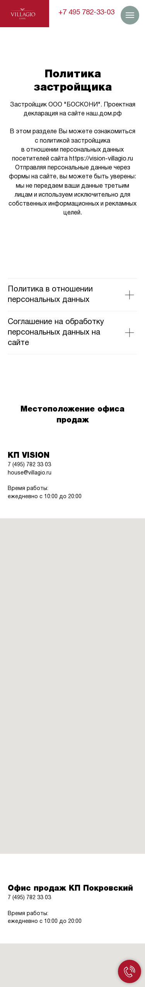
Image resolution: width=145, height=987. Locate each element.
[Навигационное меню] (130, 15)
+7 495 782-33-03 (86, 12)
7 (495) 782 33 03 (29, 464)
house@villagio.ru (29, 473)
